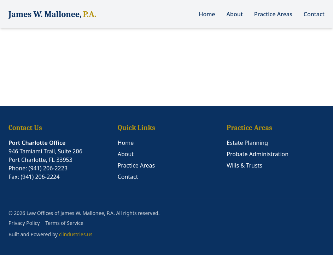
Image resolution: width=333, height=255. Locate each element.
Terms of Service (64, 223)
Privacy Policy (24, 223)
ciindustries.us (76, 234)
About (235, 14)
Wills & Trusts (244, 165)
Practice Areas (273, 14)
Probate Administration (257, 154)
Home (207, 14)
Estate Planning (247, 143)
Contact (314, 14)
